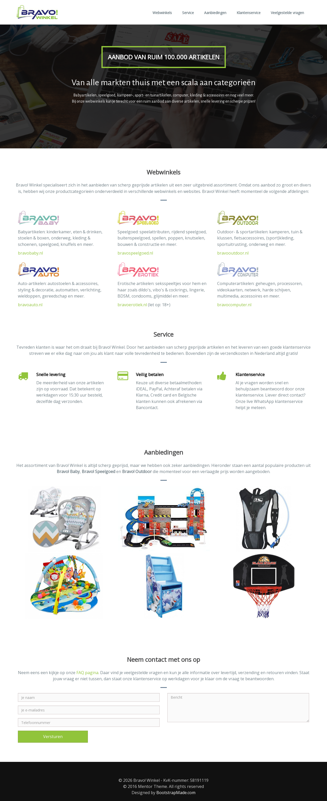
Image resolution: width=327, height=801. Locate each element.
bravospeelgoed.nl (135, 253)
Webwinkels (162, 12)
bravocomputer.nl (234, 305)
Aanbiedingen (215, 12)
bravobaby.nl (30, 253)
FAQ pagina (87, 672)
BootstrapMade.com (175, 792)
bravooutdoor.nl (233, 253)
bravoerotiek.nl (132, 305)
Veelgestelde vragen (287, 12)
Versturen (53, 736)
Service (188, 12)
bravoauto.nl (30, 305)
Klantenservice (249, 12)
